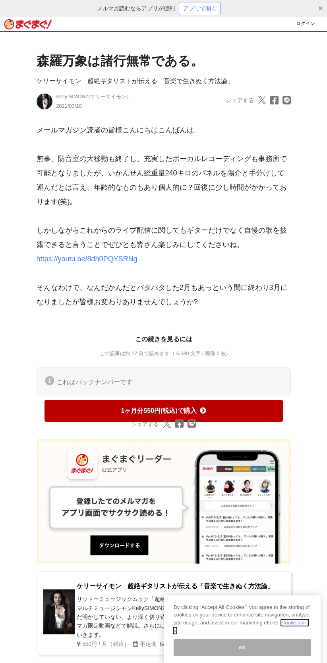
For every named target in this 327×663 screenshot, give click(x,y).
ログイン (305, 23)
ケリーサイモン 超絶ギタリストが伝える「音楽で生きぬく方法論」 (135, 81)
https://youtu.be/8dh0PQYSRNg (87, 259)
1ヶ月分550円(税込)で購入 (163, 410)
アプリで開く (200, 8)
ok (242, 653)
